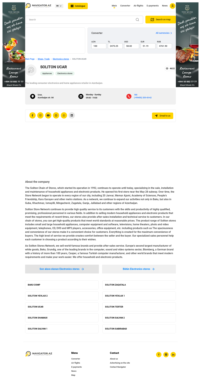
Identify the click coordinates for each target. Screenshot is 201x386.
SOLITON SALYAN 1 (37, 328)
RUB (159, 41)
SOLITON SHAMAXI (37, 317)
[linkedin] (173, 354)
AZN (93, 41)
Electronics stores (61, 59)
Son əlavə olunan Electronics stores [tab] (62, 269)
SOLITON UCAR (35, 306)
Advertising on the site (120, 363)
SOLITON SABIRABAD (116, 328)
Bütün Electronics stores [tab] (139, 269)
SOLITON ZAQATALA (115, 284)
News (165, 5)
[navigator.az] (38, 354)
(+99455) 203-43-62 (143, 97)
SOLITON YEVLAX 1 (115, 295)
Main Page (30, 59)
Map (73, 375)
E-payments (153, 5)
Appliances (47, 73)
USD (126, 41)
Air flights (138, 5)
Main (114, 5)
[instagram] (166, 354)
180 (135, 95)
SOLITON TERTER (114, 306)
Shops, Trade (44, 59)
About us (114, 359)
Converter (125, 5)
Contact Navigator (118, 367)
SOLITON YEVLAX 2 (38, 295)
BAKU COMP (34, 284)
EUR (142, 41)
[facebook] (158, 354)
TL (109, 41)
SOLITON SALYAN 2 (115, 317)
